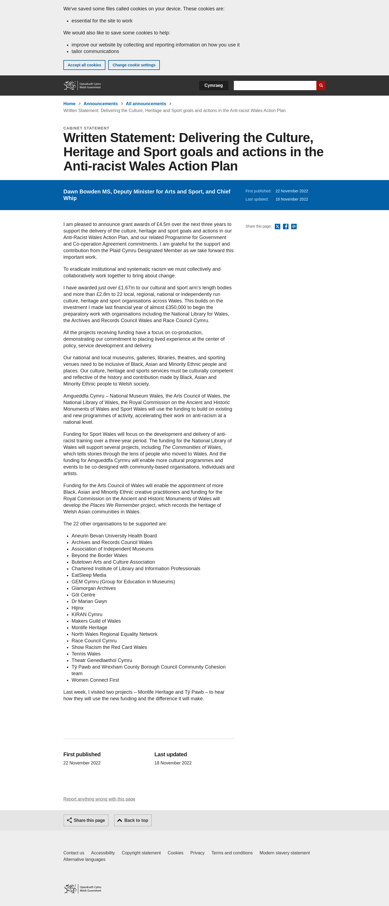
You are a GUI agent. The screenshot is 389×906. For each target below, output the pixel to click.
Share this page (89, 820)
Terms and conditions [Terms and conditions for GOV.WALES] (232, 853)
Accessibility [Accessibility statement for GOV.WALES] (103, 853)
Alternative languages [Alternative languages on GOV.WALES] (84, 859)
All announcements (146, 103)
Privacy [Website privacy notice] (197, 853)
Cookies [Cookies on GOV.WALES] (176, 853)
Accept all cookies (84, 65)
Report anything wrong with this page (99, 799)
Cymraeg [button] (214, 85)
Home (69, 103)
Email (294, 227)
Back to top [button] (136, 820)
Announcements (101, 103)
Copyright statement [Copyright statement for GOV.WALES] (141, 853)
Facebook (285, 227)
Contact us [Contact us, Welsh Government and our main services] (73, 853)
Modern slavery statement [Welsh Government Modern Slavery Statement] (285, 853)
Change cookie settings (134, 65)
